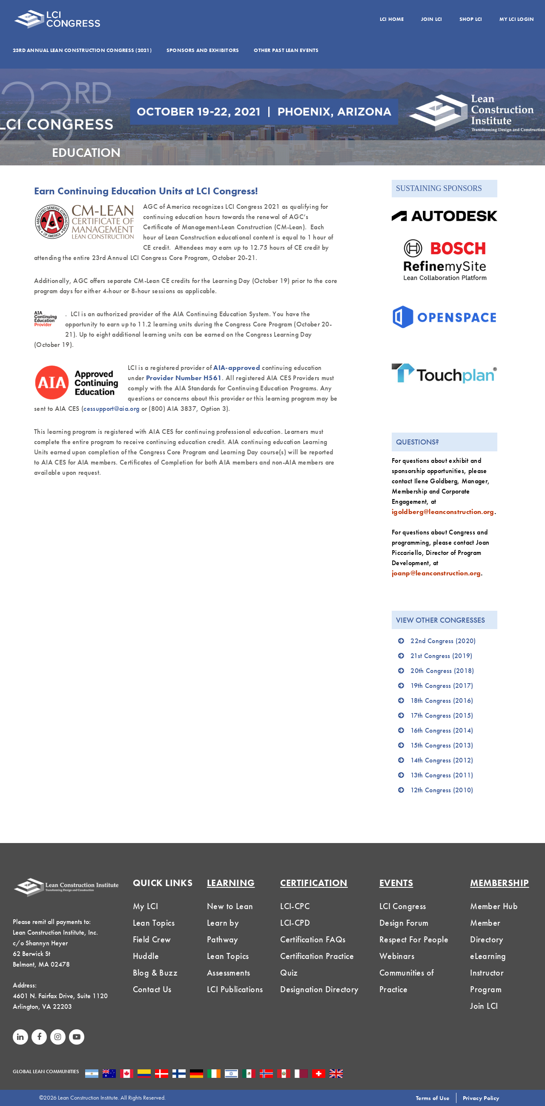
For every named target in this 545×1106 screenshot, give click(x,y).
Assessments (228, 972)
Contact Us (152, 989)
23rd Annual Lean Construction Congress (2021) (82, 50)
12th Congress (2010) (441, 789)
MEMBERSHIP (499, 883)
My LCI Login (516, 19)
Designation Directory (319, 989)
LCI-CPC (295, 906)
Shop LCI (470, 19)
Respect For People (413, 939)
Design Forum (404, 922)
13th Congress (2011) (441, 775)
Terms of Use (433, 1098)
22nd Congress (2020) (443, 640)
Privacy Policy (481, 1098)
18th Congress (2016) (441, 700)
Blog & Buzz (155, 972)
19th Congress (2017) (441, 685)
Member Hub (494, 906)
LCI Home (392, 19)
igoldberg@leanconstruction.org (443, 511)
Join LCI (431, 19)
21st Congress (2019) (441, 655)
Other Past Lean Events (286, 50)
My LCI (145, 906)
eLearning (488, 956)
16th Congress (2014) (441, 730)
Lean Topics (154, 922)
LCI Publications (235, 989)
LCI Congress (402, 906)
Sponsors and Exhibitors (202, 50)
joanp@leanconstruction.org (436, 573)
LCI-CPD (295, 922)
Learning (231, 883)
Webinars (396, 956)
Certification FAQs (312, 939)
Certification (314, 883)
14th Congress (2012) (441, 760)
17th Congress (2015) (441, 715)
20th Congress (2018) (442, 670)
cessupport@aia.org (111, 408)
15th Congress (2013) (441, 745)
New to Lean (230, 906)
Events (396, 883)
